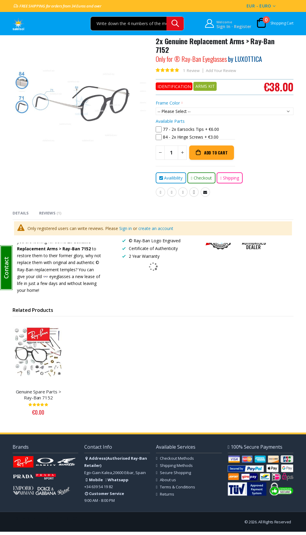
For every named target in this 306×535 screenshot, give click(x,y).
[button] (6, 267)
